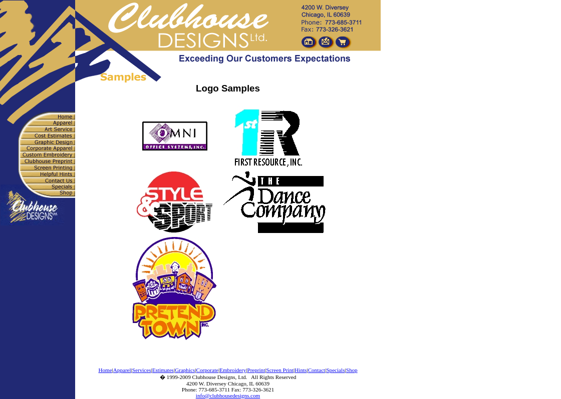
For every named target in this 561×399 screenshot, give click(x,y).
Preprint (256, 370)
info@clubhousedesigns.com (228, 395)
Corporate (207, 370)
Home (105, 370)
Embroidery (232, 370)
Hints (301, 370)
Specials (335, 370)
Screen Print (280, 370)
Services (141, 370)
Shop (352, 370)
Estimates (163, 370)
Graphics (185, 370)
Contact (317, 370)
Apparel (122, 370)
